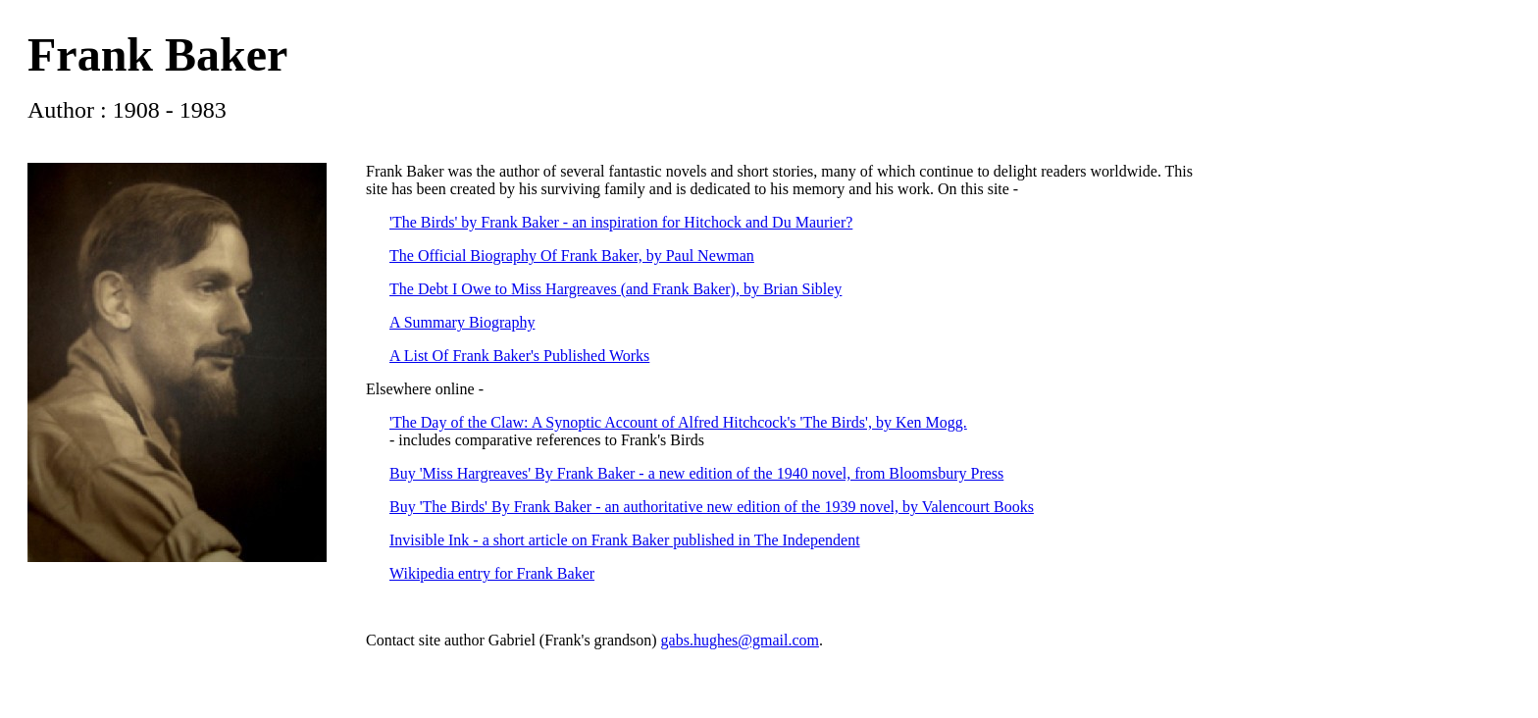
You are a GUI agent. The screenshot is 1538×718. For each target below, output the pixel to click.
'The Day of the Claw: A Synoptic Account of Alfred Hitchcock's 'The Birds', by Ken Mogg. (678, 422)
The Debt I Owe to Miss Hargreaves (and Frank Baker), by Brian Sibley (615, 289)
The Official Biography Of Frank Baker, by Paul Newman (571, 255)
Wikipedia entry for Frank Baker (491, 573)
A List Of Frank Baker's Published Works (519, 355)
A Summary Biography (462, 322)
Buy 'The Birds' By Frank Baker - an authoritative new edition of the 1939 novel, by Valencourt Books (711, 506)
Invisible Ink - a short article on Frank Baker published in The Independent (624, 540)
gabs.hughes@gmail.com (740, 640)
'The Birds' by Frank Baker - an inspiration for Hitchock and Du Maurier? (620, 222)
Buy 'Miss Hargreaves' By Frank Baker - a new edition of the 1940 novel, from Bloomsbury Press (696, 473)
